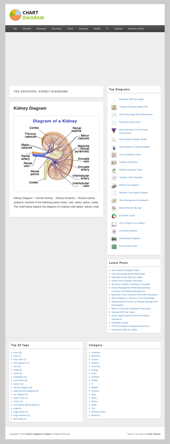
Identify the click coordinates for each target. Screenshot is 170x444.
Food (93, 373)
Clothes (95, 363)
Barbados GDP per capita (131, 99)
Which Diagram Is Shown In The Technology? (133, 298)
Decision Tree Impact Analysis (133, 192)
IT (107, 28)
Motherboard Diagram (129, 238)
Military (94, 387)
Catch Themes (154, 434)
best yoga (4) (20, 418)
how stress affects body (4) (26, 405)
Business (41, 28)
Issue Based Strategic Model (133, 139)
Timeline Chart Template (130, 177)
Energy (94, 370)
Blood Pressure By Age (130, 208)
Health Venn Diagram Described (127, 280)
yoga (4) (18, 408)
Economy (57, 28)
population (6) (20, 377)
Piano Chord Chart (128, 246)
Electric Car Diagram (129, 185)
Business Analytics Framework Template (131, 284)
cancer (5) (18, 384)
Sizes (70, 28)
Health (97, 28)
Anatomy (83, 28)
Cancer (94, 359)
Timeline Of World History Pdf (133, 107)
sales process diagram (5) (26, 391)
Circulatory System (128, 230)
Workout (95, 415)
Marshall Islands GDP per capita (127, 277)
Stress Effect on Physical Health (134, 147)
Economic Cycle (127, 215)
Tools (93, 405)
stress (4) (18, 401)
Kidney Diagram (30, 108)
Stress (94, 401)
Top (15, 28)
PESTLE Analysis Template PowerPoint (130, 326)
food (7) (17, 356)
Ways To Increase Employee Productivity (131, 308)
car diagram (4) (21, 394)
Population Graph (120, 322)
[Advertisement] (85, 57)
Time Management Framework (134, 200)
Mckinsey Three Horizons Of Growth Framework (135, 294)
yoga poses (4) (21, 412)
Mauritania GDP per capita (124, 329)
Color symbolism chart (130, 154)
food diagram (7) (21, 363)
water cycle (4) (21, 398)
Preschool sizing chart (129, 122)
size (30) (18, 352)
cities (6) (18, 370)
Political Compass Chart (130, 169)
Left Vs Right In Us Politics (132, 223)
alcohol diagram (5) (23, 387)
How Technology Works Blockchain (136, 114)
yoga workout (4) (22, 415)
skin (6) (17, 366)
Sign (93, 394)
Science (118, 28)
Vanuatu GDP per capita (123, 312)
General (27, 28)
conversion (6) (20, 380)
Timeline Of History (128, 162)
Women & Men (136, 28)
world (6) (18, 373)
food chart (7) (20, 359)
